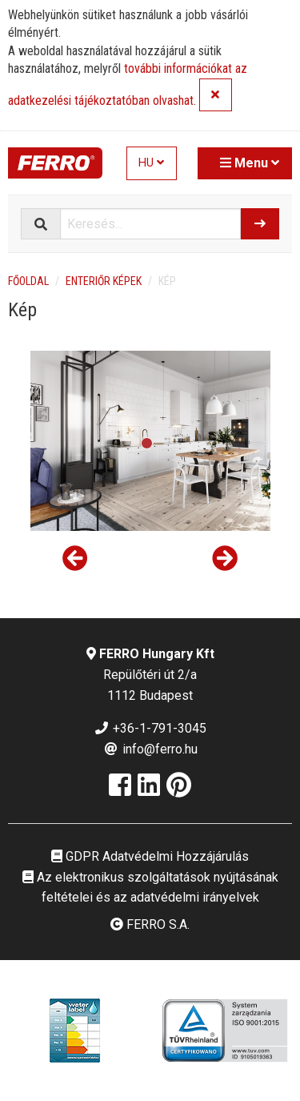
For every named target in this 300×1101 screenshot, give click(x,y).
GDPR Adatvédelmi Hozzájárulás (150, 856)
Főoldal (28, 281)
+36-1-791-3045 (150, 728)
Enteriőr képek (104, 281)
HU (151, 163)
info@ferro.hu (150, 749)
